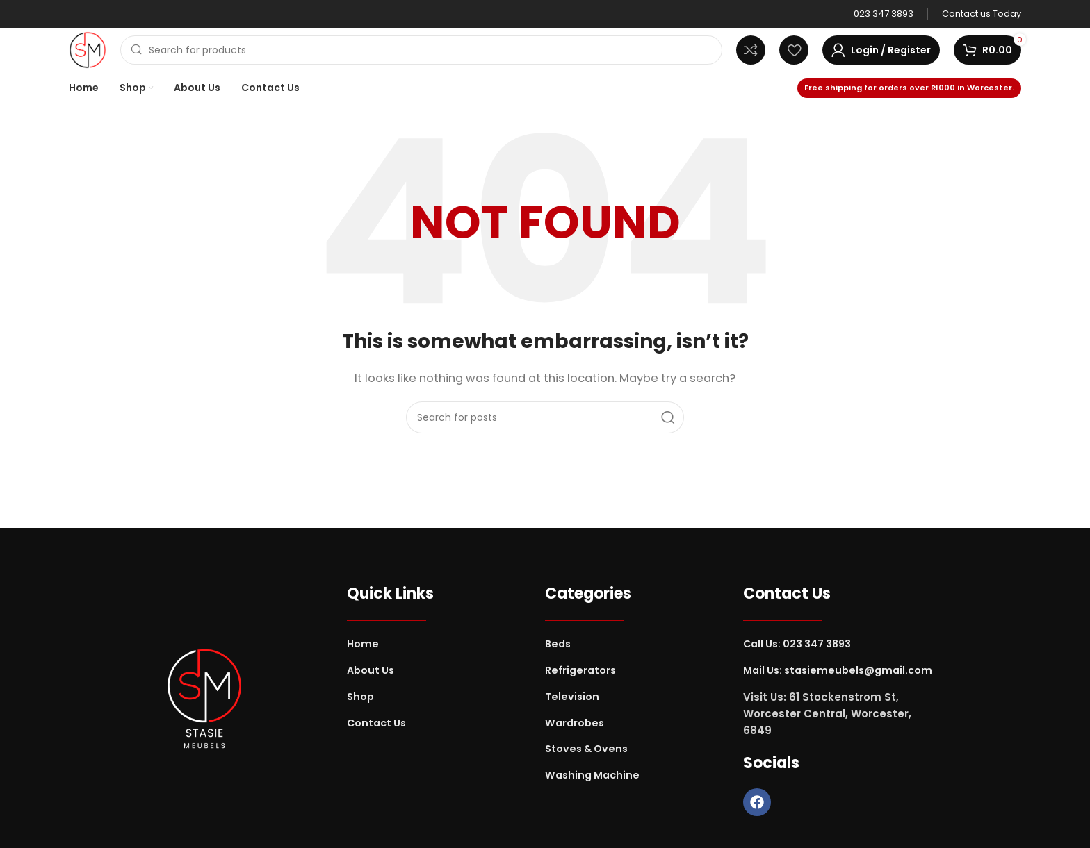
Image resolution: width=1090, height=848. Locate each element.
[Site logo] (87, 49)
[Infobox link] (883, 14)
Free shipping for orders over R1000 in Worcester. (909, 87)
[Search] (421, 50)
